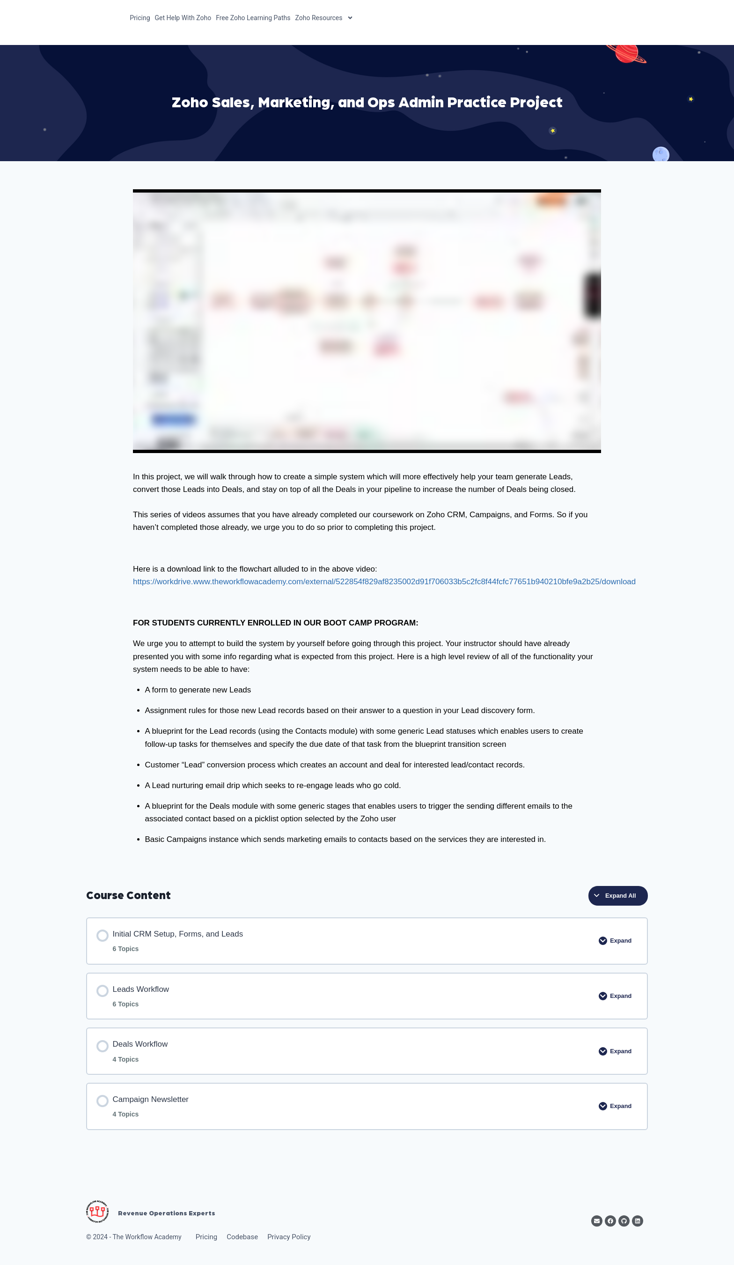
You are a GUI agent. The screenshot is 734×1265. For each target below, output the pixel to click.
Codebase (242, 1237)
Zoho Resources (324, 18)
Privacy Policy (288, 1237)
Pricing (140, 18)
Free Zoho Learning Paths (253, 18)
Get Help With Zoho (183, 18)
